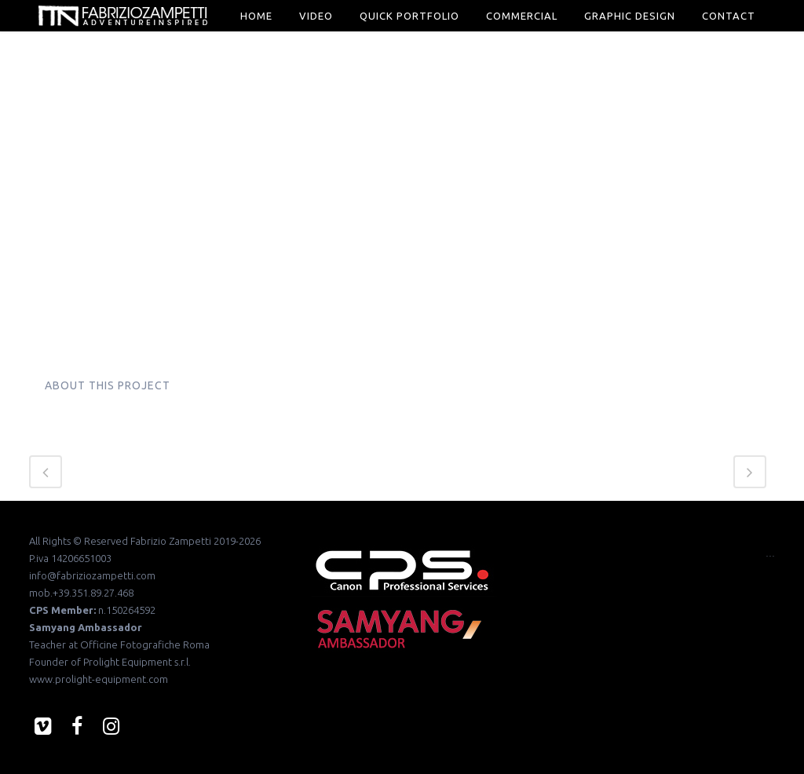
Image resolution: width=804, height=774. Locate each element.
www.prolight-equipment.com (98, 679)
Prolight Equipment (127, 661)
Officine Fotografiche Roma (145, 644)
